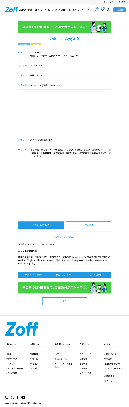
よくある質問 (120, 2)
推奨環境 (108, 358)
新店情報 (34, 363)
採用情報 (83, 368)
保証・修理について (64, 274)
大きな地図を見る (40, 225)
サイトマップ (110, 380)
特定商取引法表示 (112, 363)
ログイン (59, 354)
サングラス (45, 10)
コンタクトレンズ (75, 10)
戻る (64, 301)
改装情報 (34, 368)
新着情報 (83, 358)
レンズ (54, 10)
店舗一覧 (34, 358)
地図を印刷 (88, 225)
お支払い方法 (11, 358)
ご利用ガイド (108, 2)
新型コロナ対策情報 (33, 274)
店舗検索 (34, 354)
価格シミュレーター (14, 368)
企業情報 (83, 363)
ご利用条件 (109, 376)
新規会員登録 (61, 358)
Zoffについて (85, 354)
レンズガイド (11, 363)
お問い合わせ (110, 354)
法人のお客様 (85, 373)
